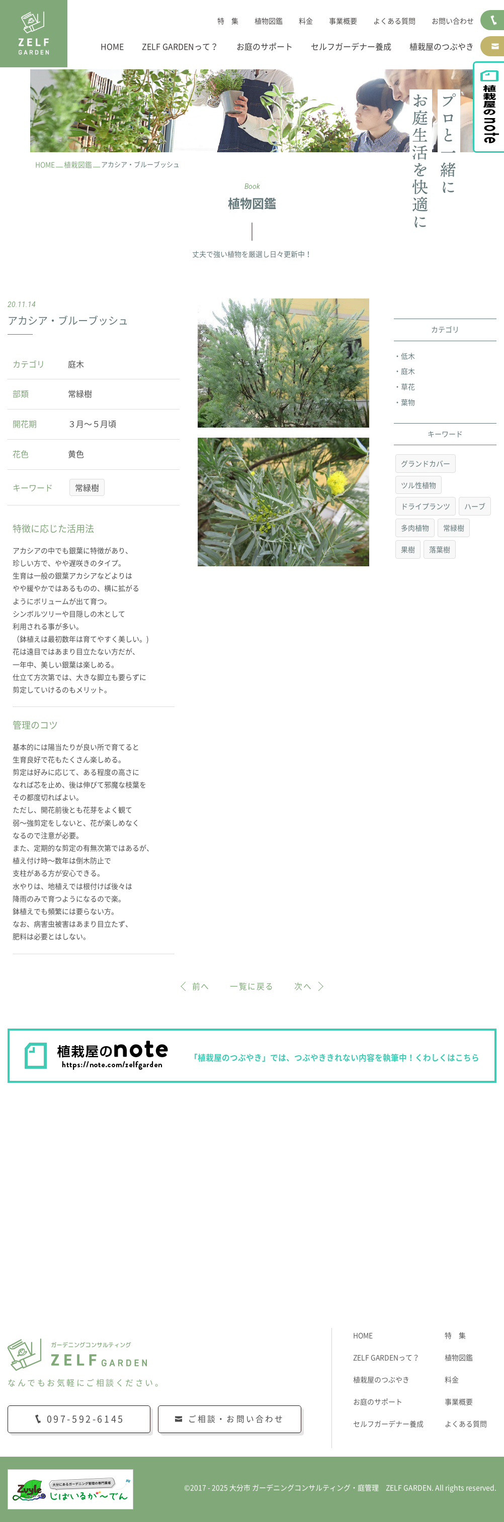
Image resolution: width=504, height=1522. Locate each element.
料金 (306, 21)
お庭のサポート (264, 47)
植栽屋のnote (493, 118)
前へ (201, 986)
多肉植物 (415, 528)
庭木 (408, 371)
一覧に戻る (252, 986)
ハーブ (474, 507)
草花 (408, 386)
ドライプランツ (425, 507)
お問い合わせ (453, 21)
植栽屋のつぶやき (441, 47)
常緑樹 (87, 488)
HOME (112, 47)
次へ (303, 986)
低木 (408, 356)
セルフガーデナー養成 (351, 47)
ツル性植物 (418, 485)
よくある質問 (394, 21)
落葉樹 (439, 549)
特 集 (227, 21)
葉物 (408, 402)
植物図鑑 (269, 21)
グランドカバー (425, 463)
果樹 (408, 549)
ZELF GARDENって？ (180, 47)
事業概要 (343, 21)
